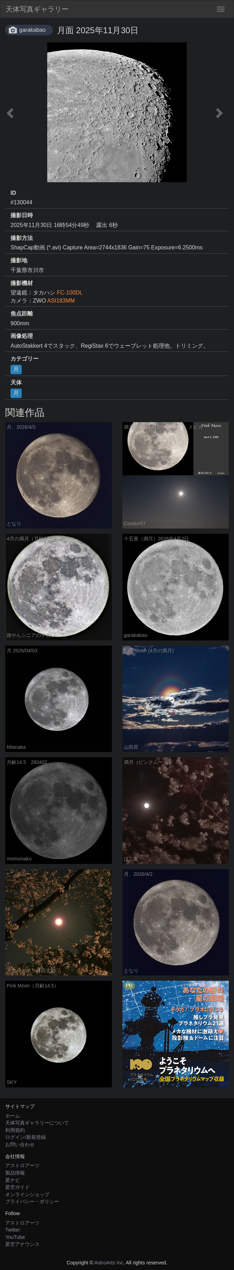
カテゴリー (24, 359)
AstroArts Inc (108, 1262)
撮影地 (18, 260)
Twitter (12, 1230)
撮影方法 (21, 238)
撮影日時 (21, 215)
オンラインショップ (27, 1194)
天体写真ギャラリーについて (37, 1123)
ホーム (12, 1116)
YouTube (15, 1237)
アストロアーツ (22, 1165)
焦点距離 (21, 314)
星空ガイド (17, 1187)
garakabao (32, 30)
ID (13, 193)
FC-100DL (70, 293)
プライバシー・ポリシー (32, 1201)
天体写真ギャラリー (37, 9)
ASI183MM (61, 301)
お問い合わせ (20, 1144)
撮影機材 (21, 283)
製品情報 (15, 1173)
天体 (16, 382)
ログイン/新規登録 (25, 1137)
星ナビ (12, 1180)
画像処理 (21, 336)
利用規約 (15, 1130)
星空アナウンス (22, 1244)
